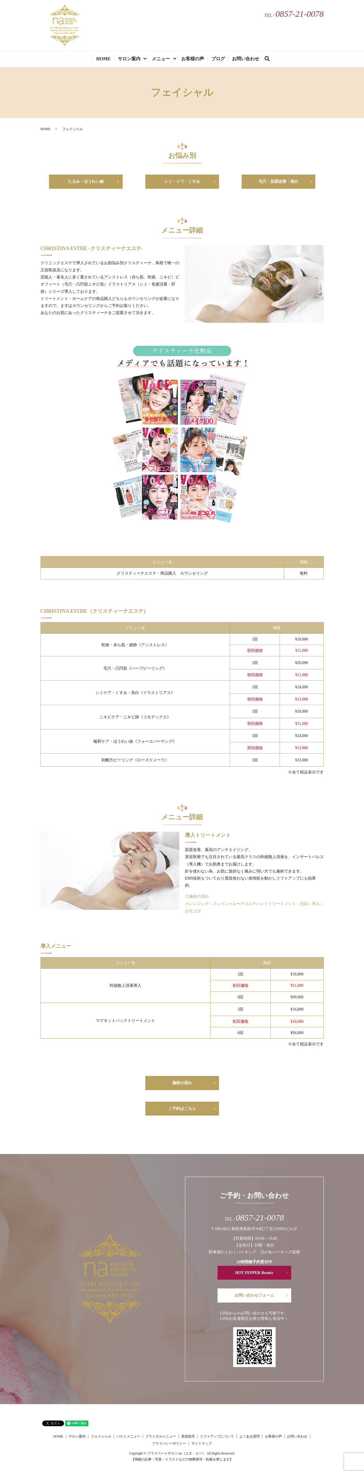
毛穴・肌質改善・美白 (278, 181)
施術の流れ (182, 1083)
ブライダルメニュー (160, 1436)
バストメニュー (128, 1436)
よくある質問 (249, 1436)
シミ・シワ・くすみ (182, 181)
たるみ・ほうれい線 (86, 181)
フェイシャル (101, 1436)
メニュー (161, 58)
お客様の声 (192, 58)
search (269, 59)
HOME (103, 58)
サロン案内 (129, 58)
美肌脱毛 (188, 1436)
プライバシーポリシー (169, 1443)
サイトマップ (201, 1443)
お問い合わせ (245, 58)
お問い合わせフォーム (254, 1295)
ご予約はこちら (182, 1108)
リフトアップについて (217, 1436)
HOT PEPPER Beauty (254, 1273)
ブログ (218, 58)
